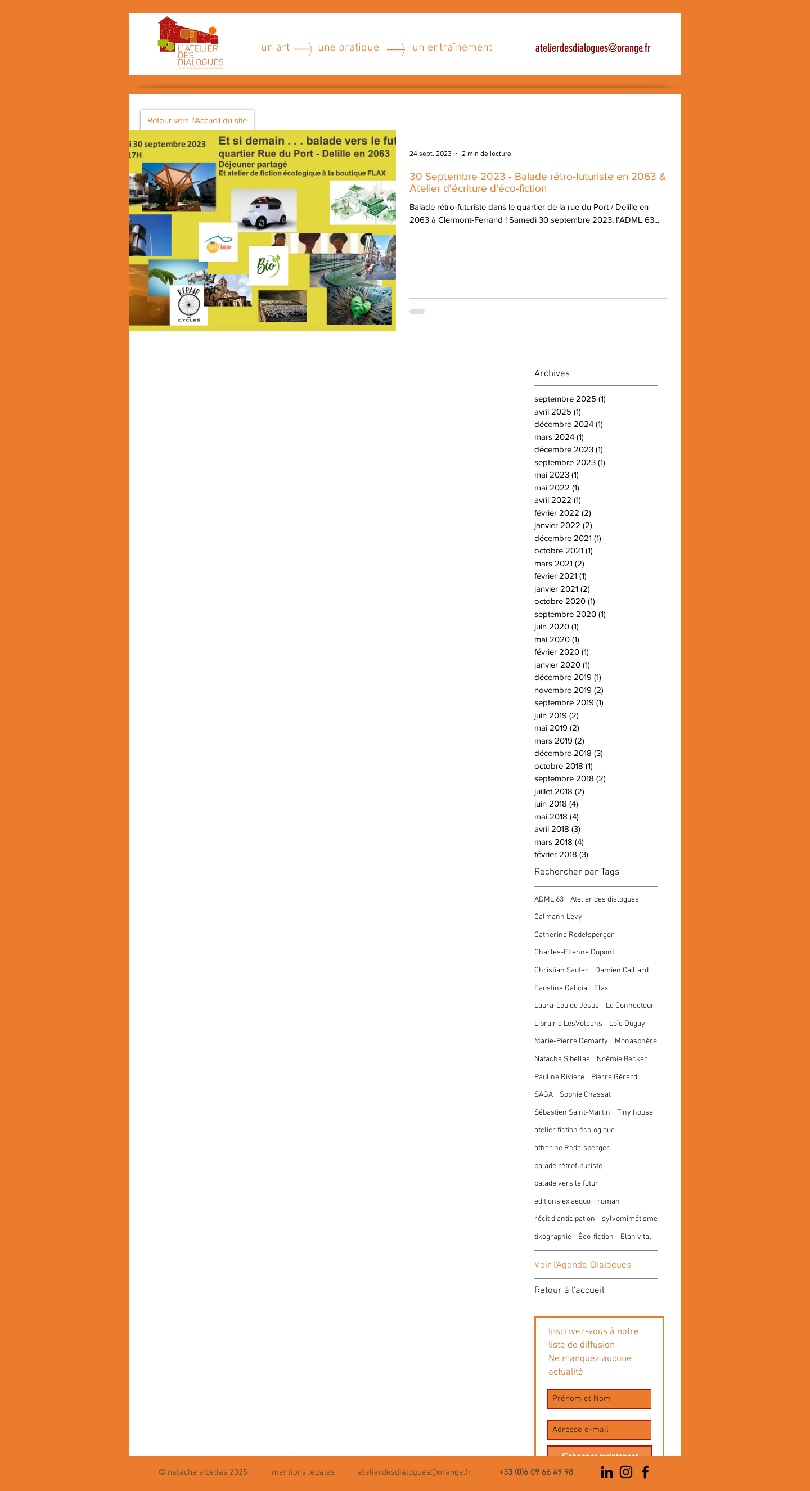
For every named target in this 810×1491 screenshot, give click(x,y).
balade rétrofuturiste (568, 1166)
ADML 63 (549, 899)
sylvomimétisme (630, 1219)
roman (608, 1201)
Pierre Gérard (614, 1077)
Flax (601, 988)
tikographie (553, 1237)
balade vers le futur (566, 1183)
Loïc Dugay (627, 1024)
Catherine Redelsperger (574, 935)
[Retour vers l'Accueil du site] (197, 120)
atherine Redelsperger (572, 1148)
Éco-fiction (596, 1237)
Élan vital (635, 1237)
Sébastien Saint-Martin (572, 1113)
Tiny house (635, 1113)
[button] (303, 1471)
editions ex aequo (562, 1201)
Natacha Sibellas (562, 1059)
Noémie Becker (622, 1059)
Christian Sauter (561, 970)
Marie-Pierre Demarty (571, 1041)
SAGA (543, 1095)
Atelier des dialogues (604, 899)
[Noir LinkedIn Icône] (606, 1471)
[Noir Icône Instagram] (626, 1471)
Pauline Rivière (559, 1077)
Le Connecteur (630, 1006)
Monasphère (636, 1041)
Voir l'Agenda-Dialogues (582, 1265)
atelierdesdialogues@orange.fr (593, 48)
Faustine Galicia (560, 988)
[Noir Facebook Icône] (645, 1471)
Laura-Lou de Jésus (566, 1006)
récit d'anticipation (564, 1219)
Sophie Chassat (585, 1095)
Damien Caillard (622, 970)
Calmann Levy (558, 917)
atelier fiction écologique (574, 1130)
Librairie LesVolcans (568, 1024)
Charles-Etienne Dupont (574, 952)
